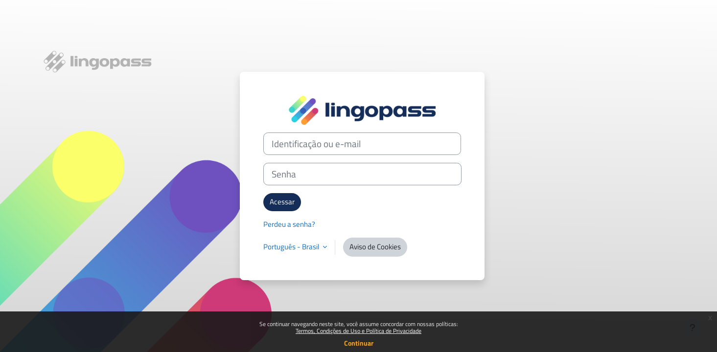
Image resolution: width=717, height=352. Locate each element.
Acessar (282, 201)
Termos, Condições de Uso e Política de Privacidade (358, 330)
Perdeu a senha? (289, 224)
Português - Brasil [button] (292, 247)
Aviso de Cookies (375, 246)
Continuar (358, 343)
